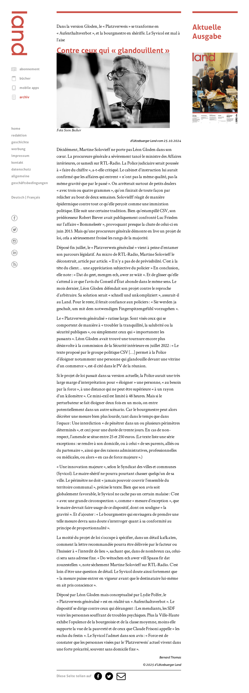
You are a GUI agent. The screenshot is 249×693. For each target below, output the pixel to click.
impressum (20, 156)
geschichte (20, 142)
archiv (24, 97)
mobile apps (29, 88)
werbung (18, 149)
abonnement (30, 69)
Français (33, 197)
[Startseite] (19, 53)
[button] (120, 676)
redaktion (19, 135)
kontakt (17, 163)
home (15, 129)
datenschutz (21, 169)
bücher (25, 78)
